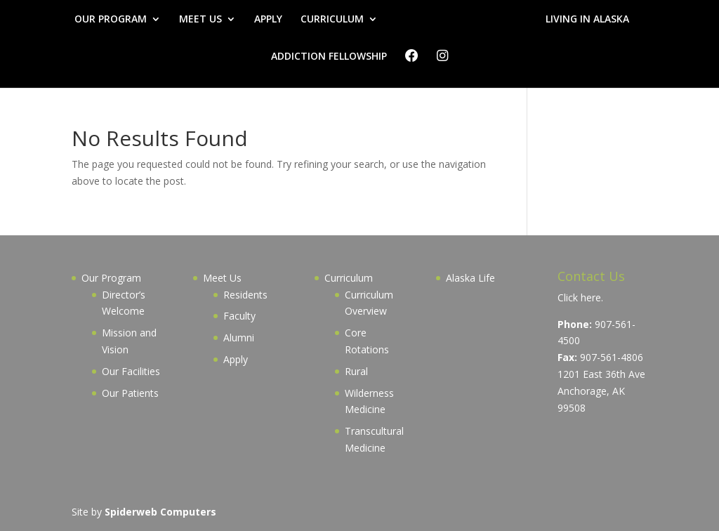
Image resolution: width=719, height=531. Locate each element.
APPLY (268, 19)
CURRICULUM (332, 19)
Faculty (239, 315)
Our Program (111, 277)
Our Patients (130, 393)
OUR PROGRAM (110, 19)
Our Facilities (131, 371)
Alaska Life (470, 277)
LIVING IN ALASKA (587, 19)
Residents (245, 294)
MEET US (200, 19)
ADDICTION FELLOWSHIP (329, 57)
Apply (235, 359)
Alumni (238, 337)
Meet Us (222, 277)
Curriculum (348, 277)
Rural (356, 371)
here (591, 297)
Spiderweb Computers (160, 511)
